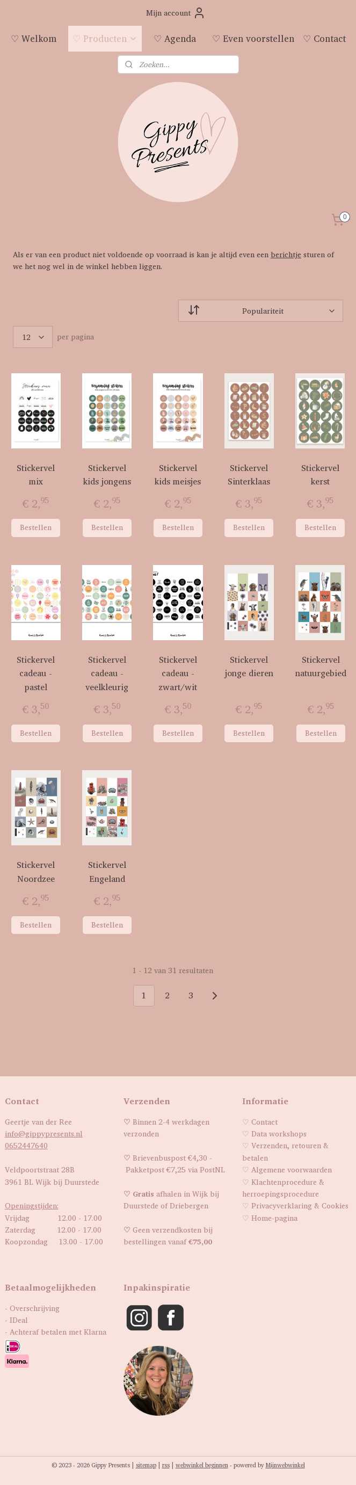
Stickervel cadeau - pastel (36, 673)
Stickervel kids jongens (107, 475)
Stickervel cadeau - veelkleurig (106, 673)
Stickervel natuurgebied (320, 666)
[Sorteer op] (261, 310)
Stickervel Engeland (107, 872)
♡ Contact (324, 38)
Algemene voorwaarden (291, 1169)
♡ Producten (104, 38)
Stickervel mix (36, 475)
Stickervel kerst (320, 475)
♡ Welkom (33, 38)
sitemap (146, 1465)
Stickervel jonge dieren (249, 666)
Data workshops (279, 1133)
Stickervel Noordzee (36, 872)
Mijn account (176, 12)
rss (166, 1465)
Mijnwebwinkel (285, 1465)
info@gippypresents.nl (44, 1133)
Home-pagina (274, 1218)
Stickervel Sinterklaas (249, 475)
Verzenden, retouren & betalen (285, 1151)
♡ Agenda (175, 38)
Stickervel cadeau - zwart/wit (177, 673)
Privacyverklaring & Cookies (299, 1205)
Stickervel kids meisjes (178, 475)
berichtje (286, 254)
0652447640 (26, 1145)
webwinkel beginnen (202, 1465)
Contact (264, 1121)
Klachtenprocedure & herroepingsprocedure (283, 1188)
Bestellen (36, 527)
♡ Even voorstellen (253, 38)
